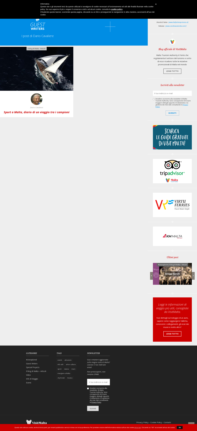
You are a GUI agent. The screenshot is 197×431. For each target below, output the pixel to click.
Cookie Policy (156, 422)
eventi (60, 360)
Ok (180, 427)
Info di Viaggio (32, 379)
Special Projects (32, 367)
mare (73, 369)
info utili (60, 364)
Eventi (28, 382)
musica (69, 378)
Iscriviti (172, 113)
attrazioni (68, 360)
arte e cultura (71, 364)
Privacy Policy (96, 402)
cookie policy (117, 9)
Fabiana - (172, 26)
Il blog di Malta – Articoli (36, 371)
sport (60, 369)
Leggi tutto (172, 71)
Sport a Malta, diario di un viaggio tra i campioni (36, 112)
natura (66, 369)
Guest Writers (31, 363)
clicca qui (137, 427)
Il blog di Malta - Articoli (36, 48)
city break (61, 378)
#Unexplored (163, 264)
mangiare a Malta (64, 373)
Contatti (167, 422)
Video (28, 375)
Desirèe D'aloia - (172, 22)
